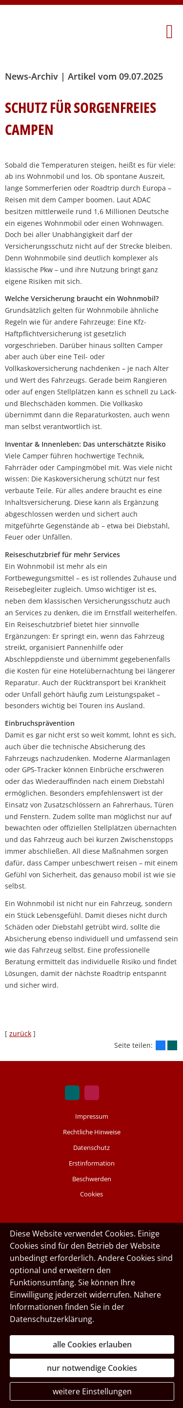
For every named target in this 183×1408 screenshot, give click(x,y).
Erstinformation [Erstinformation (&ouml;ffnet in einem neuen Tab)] (92, 1163)
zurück (20, 1033)
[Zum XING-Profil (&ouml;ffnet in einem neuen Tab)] (72, 1092)
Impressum (91, 1116)
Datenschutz (91, 1147)
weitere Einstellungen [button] (92, 1391)
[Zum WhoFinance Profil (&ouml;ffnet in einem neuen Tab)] (91, 1092)
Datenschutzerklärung (51, 1319)
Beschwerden (91, 1178)
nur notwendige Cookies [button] (92, 1368)
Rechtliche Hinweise (92, 1131)
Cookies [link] (91, 1194)
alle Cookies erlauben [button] (92, 1344)
